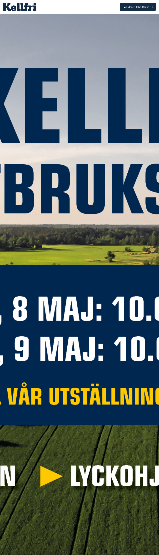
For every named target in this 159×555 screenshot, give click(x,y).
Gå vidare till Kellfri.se (137, 6)
